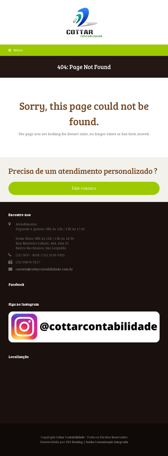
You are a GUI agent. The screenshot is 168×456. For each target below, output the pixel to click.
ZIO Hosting (74, 442)
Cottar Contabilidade (70, 437)
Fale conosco (84, 188)
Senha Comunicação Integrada (107, 442)
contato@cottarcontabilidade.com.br (44, 269)
